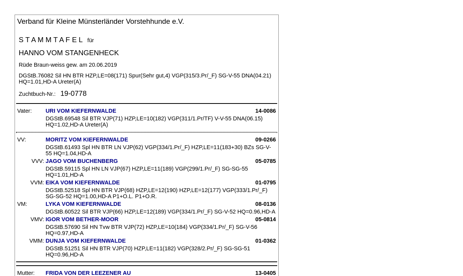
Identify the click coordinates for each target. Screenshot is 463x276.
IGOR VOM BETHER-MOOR (82, 219)
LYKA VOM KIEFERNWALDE (83, 204)
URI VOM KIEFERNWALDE (81, 111)
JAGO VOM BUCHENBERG (82, 161)
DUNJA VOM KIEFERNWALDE (86, 241)
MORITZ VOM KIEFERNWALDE (87, 139)
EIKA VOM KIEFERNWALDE (83, 182)
